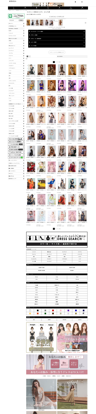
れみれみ (36, 301)
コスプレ (79, 270)
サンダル (64, 268)
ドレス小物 (34, 275)
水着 (64, 270)
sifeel (34, 333)
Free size (77, 293)
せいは (36, 308)
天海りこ (77, 306)
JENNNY (49, 333)
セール (80, 275)
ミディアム (80, 265)
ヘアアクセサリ (64, 272)
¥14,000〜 (72, 284)
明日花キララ (57, 299)
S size (57, 290)
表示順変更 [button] (59, 70)
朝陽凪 (57, 315)
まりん (57, 301)
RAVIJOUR (64, 333)
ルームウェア (49, 275)
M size (77, 290)
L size (36, 293)
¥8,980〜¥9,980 (72, 281)
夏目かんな (77, 313)
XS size (36, 290)
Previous (28, 29)
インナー (64, 275)
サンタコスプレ (33, 272)
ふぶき (36, 306)
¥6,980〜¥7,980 (41, 281)
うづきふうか (57, 308)
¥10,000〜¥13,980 (41, 284)
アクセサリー (49, 272)
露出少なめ (49, 265)
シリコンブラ (80, 268)
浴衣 (34, 270)
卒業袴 (49, 270)
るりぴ (77, 301)
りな (57, 306)
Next (85, 29)
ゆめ (77, 299)
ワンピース (34, 268)
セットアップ (49, 268)
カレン (77, 315)
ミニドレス (34, 265)
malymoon (79, 333)
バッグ (80, 272)
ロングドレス (64, 265)
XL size (57, 293)
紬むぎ (57, 313)
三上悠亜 (36, 299)
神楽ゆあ (36, 313)
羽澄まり (36, 315)
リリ (77, 308)
